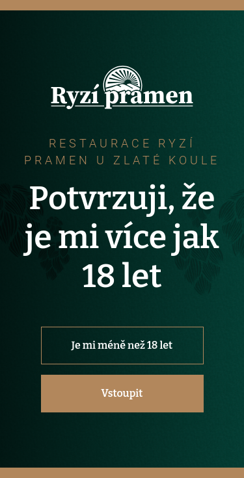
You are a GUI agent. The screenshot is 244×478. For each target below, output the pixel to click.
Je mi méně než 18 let (122, 345)
